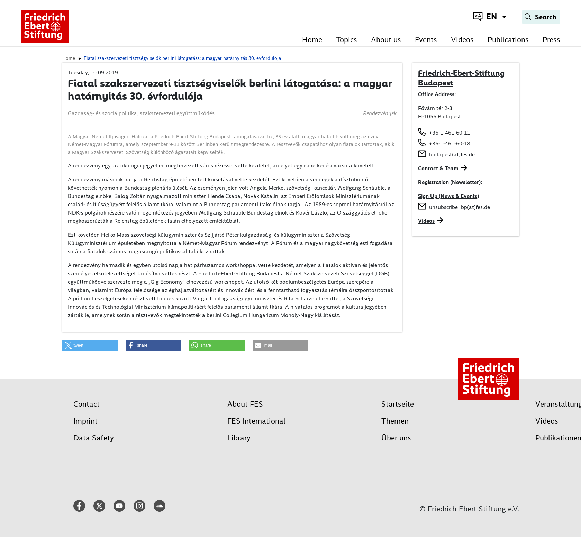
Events (426, 39)
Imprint (85, 421)
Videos (462, 39)
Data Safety (93, 438)
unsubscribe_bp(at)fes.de (459, 207)
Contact (86, 404)
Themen (395, 421)
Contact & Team (438, 168)
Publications (508, 39)
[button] (90, 345)
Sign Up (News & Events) (448, 196)
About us (386, 39)
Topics (346, 39)
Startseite (397, 404)
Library (239, 438)
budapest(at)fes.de (452, 154)
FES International (256, 421)
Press (551, 39)
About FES (245, 404)
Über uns (396, 438)
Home (312, 39)
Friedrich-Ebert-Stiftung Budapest (461, 78)
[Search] (541, 17)
